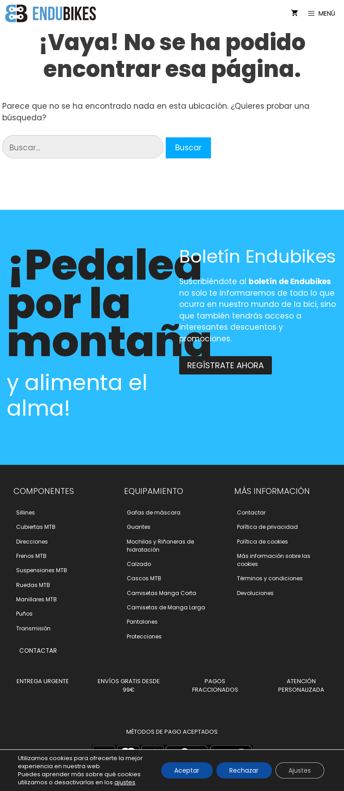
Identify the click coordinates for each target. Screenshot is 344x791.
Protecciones (144, 636)
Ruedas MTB (33, 585)
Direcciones (32, 541)
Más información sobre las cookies (273, 560)
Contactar (251, 512)
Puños (24, 613)
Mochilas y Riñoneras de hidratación (160, 545)
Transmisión (33, 628)
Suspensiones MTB (41, 570)
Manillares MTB (36, 599)
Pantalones (142, 621)
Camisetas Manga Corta (161, 593)
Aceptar (185, 770)
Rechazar (243, 770)
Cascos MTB (144, 578)
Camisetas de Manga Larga (166, 607)
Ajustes (299, 770)
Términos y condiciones (270, 578)
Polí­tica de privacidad (267, 527)
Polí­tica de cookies (262, 541)
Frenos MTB (31, 556)
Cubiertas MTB (36, 527)
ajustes (124, 782)
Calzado (139, 564)
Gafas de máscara (154, 512)
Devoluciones (255, 593)
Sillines (25, 512)
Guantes (138, 527)
